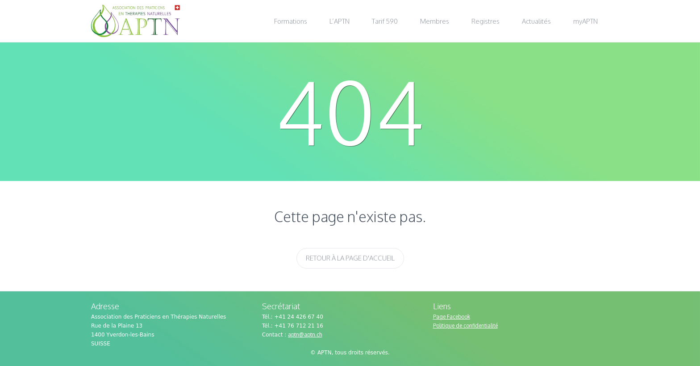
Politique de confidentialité (465, 325)
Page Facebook (451, 316)
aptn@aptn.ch (305, 334)
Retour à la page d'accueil (350, 258)
